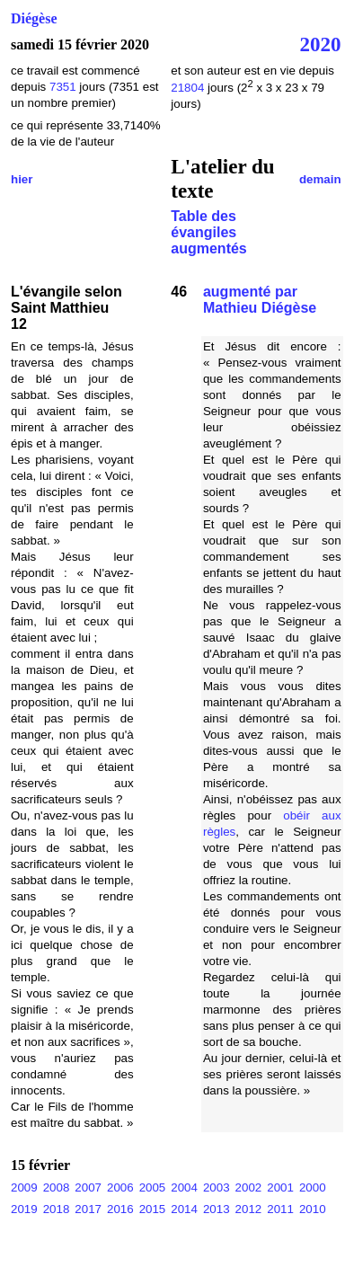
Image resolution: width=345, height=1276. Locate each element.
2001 (280, 1187)
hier (21, 179)
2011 (280, 1209)
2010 (312, 1209)
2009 (24, 1187)
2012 (248, 1209)
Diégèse (34, 18)
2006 (120, 1187)
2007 (88, 1187)
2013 (216, 1209)
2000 (312, 1187)
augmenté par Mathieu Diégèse (259, 299)
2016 (120, 1209)
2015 (152, 1209)
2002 (248, 1187)
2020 (320, 44)
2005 (152, 1187)
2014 (184, 1209)
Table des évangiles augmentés (208, 232)
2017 (88, 1209)
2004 (184, 1187)
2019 (24, 1209)
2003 (216, 1187)
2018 (56, 1209)
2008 (56, 1187)
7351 (62, 86)
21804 (187, 87)
